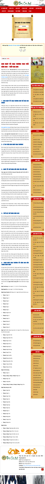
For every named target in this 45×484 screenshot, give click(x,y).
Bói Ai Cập (35, 392)
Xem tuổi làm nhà (37, 164)
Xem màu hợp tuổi (37, 176)
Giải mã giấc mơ (36, 370)
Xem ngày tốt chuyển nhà (38, 292)
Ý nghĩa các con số (37, 368)
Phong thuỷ (24, 8)
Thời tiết (3, 11)
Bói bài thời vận (36, 387)
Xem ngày (31, 8)
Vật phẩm (17, 11)
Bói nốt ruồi (36, 363)
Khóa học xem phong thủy (38, 119)
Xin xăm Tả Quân (37, 375)
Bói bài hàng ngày (37, 356)
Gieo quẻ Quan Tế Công (38, 380)
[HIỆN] (8, 58)
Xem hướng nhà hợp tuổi (38, 203)
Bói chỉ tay (35, 365)
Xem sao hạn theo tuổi (38, 182)
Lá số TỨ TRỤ (36, 149)
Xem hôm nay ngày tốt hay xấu (38, 238)
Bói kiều (35, 389)
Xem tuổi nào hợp (37, 174)
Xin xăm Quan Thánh (37, 372)
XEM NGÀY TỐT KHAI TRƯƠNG (14, 45)
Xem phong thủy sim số (38, 223)
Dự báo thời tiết (36, 345)
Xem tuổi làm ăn (36, 171)
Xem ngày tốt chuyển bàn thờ (38, 303)
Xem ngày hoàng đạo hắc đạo (38, 274)
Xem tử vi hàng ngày (37, 142)
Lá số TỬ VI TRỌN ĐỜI (38, 136)
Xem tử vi (11, 8)
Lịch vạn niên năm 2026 (38, 324)
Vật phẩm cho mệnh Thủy (38, 95)
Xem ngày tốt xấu (37, 250)
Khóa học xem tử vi (37, 111)
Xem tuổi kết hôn (37, 189)
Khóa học (24, 11)
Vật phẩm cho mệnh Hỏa (38, 98)
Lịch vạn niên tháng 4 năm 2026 (38, 320)
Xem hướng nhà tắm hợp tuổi (38, 217)
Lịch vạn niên (38, 8)
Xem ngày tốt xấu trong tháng (38, 247)
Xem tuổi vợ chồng (38, 167)
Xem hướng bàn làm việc (38, 207)
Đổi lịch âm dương (37, 317)
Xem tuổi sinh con (37, 169)
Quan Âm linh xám (37, 377)
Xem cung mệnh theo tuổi (38, 186)
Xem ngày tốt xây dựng (38, 284)
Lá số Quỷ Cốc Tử (37, 151)
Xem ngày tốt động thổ (38, 253)
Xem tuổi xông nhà (37, 192)
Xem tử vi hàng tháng (37, 144)
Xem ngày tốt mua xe (37, 259)
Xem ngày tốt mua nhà (38, 262)
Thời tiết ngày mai (37, 343)
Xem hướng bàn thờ (37, 220)
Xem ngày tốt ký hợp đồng (38, 270)
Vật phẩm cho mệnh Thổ (38, 101)
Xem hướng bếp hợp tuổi (38, 209)
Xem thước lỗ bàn (37, 227)
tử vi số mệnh (3, 471)
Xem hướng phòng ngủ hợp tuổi (38, 213)
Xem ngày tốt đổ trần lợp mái (38, 296)
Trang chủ (4, 8)
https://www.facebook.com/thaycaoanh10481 (31, 465)
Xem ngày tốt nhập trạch (38, 278)
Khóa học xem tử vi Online (38, 115)
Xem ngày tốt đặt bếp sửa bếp (38, 287)
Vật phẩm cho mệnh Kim (38, 89)
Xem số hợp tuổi (36, 179)
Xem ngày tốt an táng (37, 282)
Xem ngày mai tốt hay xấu (38, 243)
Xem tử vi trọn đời (37, 146)
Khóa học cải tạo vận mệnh (38, 123)
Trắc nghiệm (10, 11)
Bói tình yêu (36, 360)
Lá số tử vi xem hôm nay (38, 154)
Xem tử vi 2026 (36, 139)
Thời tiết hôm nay (37, 340)
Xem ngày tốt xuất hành (38, 299)
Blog (29, 11)
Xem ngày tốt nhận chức (38, 267)
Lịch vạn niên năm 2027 (38, 329)
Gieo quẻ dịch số (36, 384)
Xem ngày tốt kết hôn (38, 264)
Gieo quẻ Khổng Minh (37, 382)
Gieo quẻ (35, 394)
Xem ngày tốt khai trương (38, 256)
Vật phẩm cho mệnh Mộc (38, 92)
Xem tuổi (17, 8)
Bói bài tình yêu (36, 358)
